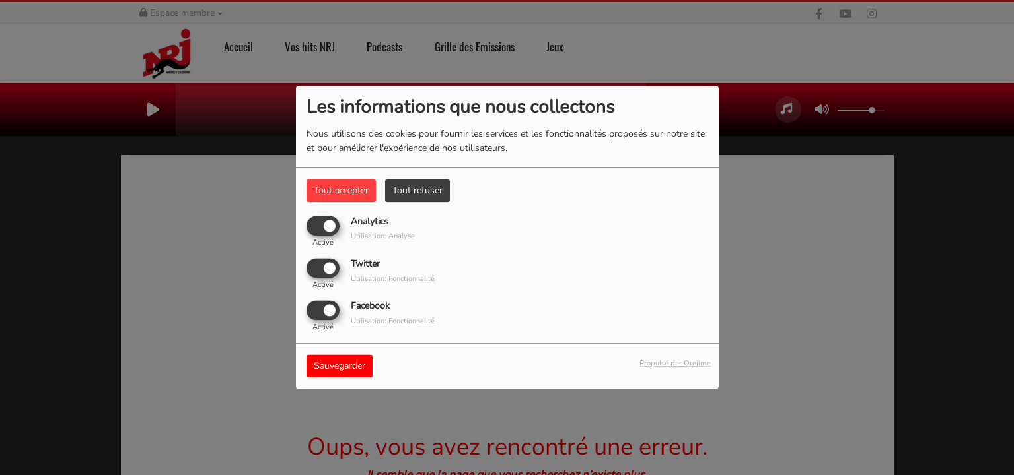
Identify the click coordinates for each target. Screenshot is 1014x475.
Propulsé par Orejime (675, 364)
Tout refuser (417, 190)
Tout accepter (341, 190)
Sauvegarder (339, 366)
